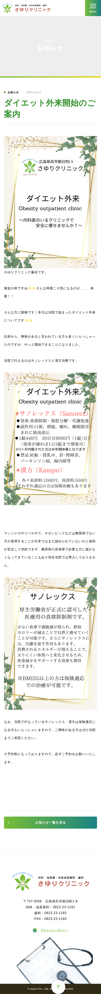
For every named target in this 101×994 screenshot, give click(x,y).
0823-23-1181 (64, 907)
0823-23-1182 (56, 913)
